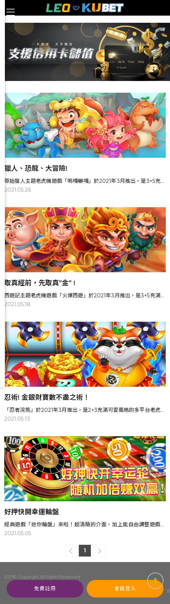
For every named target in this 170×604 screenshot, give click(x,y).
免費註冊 (45, 588)
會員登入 (125, 588)
